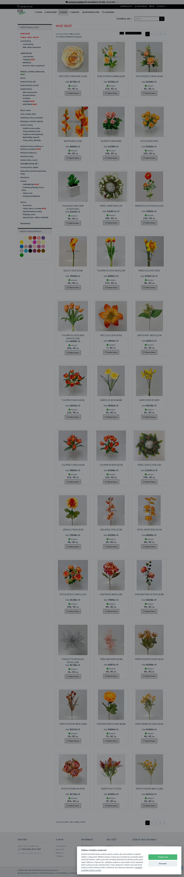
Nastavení (163, 863)
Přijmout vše (163, 857)
